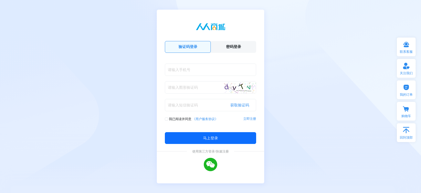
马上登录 (210, 137)
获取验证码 (239, 104)
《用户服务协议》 (205, 119)
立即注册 (249, 119)
